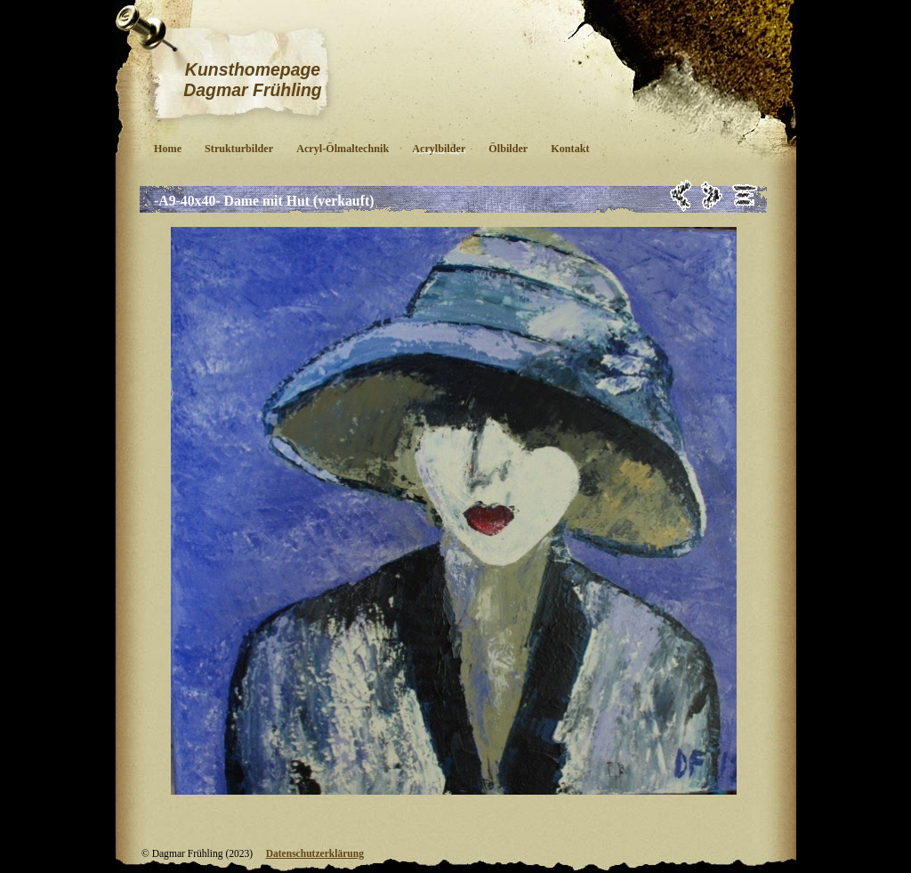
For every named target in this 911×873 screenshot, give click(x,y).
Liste (745, 195)
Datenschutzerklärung (315, 853)
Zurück (681, 195)
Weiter (712, 195)
